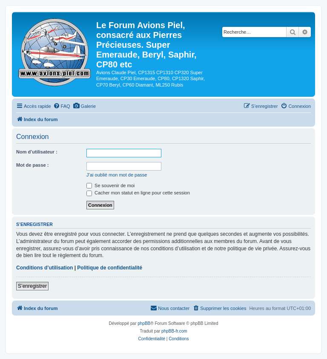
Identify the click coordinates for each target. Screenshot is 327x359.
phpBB (144, 323)
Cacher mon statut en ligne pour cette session (138, 192)
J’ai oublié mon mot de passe (116, 174)
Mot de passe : (32, 165)
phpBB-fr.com (174, 331)
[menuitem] (61, 106)
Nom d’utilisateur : (36, 151)
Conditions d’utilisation (44, 268)
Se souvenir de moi (110, 185)
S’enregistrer (32, 286)
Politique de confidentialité (109, 268)
